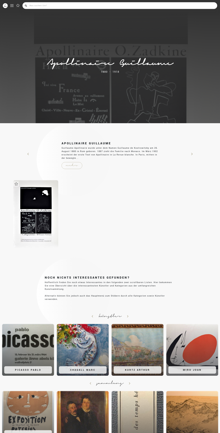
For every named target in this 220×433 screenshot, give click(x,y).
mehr (72, 165)
